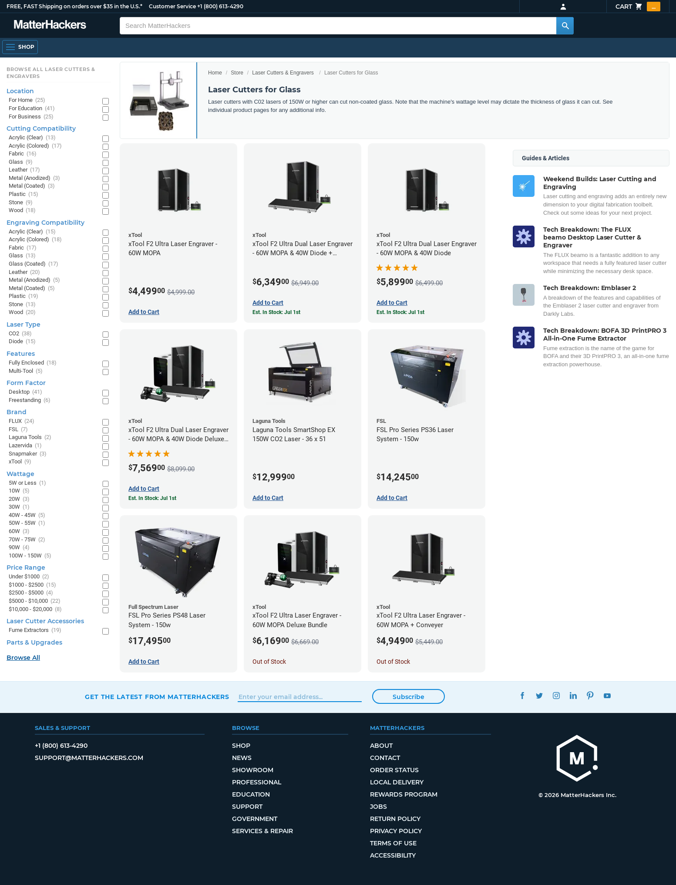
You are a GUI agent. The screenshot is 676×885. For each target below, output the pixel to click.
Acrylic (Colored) (35, 146)
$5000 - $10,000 (35, 601)
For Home (27, 100)
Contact (385, 758)
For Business (31, 117)
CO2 (20, 334)
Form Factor (26, 383)
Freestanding (29, 400)
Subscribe (408, 697)
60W (19, 531)
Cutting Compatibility (41, 128)
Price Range (26, 567)
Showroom (252, 770)
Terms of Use (393, 843)
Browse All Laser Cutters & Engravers (51, 72)
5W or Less (27, 483)
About (381, 746)
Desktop (25, 392)
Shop (241, 746)
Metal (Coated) (32, 186)
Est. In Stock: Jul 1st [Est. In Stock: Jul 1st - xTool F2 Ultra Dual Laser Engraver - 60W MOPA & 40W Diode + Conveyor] (276, 312)
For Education (32, 109)
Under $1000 (29, 577)
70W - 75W (27, 540)
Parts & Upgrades (34, 642)
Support (247, 807)
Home (215, 73)
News (242, 758)
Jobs (378, 807)
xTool (20, 462)
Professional (256, 782)
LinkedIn (573, 695)
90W (19, 548)
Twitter (539, 695)
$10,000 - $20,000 (35, 609)
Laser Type (23, 324)
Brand (17, 412)
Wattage (20, 474)
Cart (637, 6)
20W (19, 499)
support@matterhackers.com (89, 758)
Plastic (23, 194)
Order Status (394, 770)
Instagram (556, 695)
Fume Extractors (35, 630)
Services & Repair (262, 831)
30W (19, 507)
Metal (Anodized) (34, 178)
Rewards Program (403, 794)
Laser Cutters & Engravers (282, 73)
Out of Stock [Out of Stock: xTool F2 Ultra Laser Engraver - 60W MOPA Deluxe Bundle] (269, 661)
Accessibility (393, 855)
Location (20, 91)
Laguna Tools (30, 437)
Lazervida (25, 446)
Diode (22, 342)
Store (237, 73)
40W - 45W (27, 515)
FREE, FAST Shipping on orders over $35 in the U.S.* (74, 6)
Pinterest (590, 695)
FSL (18, 430)
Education (251, 794)
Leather (24, 170)
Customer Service (172, 6)
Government (254, 819)
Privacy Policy (396, 831)
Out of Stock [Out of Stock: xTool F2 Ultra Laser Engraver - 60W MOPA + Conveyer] (393, 661)
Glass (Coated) (33, 264)
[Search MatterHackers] (565, 25)
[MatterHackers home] (50, 25)
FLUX (21, 421)
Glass (21, 162)
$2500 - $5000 (31, 593)
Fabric (23, 154)
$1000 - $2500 (32, 585)
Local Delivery (397, 782)
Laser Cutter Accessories (45, 621)
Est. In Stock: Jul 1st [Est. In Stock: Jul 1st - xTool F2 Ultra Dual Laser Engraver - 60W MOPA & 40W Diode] (400, 312)
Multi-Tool (26, 371)
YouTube (607, 695)
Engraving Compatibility (45, 222)
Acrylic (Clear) (32, 138)
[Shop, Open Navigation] (20, 47)
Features (21, 354)
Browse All (23, 658)
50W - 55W (27, 523)
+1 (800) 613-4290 (220, 6)
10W (19, 491)
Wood (22, 210)
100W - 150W (30, 556)
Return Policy (395, 819)
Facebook (522, 695)
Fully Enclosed (33, 363)
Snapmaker (28, 454)
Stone (21, 203)
